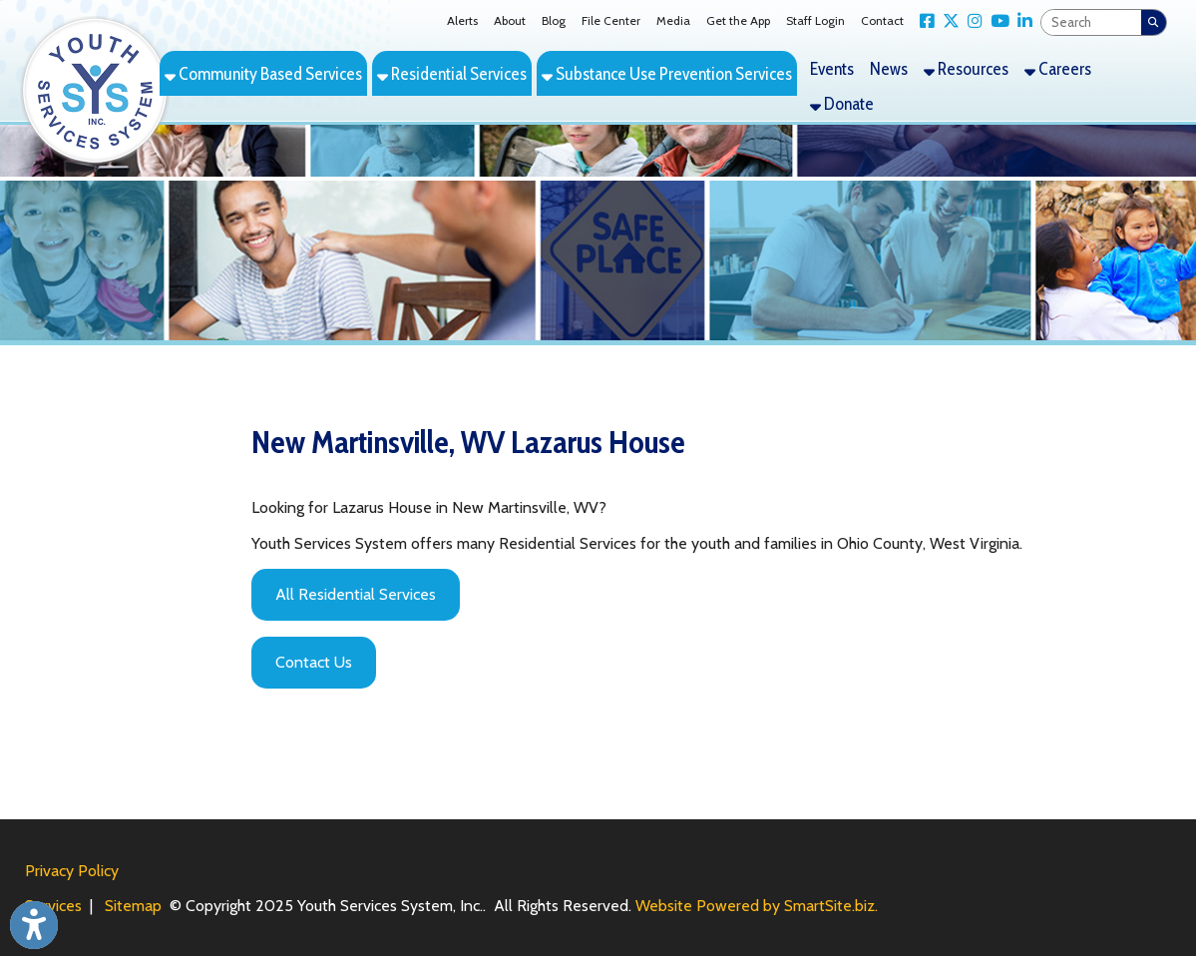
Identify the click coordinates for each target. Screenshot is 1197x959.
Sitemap (133, 905)
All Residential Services (355, 594)
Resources (966, 68)
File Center (611, 20)
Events (832, 68)
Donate (842, 103)
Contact (882, 20)
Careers (1057, 68)
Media (673, 20)
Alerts (462, 20)
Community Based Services (263, 73)
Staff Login (815, 20)
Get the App (738, 20)
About (510, 20)
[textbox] (1091, 22)
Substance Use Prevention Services (667, 73)
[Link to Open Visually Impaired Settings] (34, 925)
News (889, 68)
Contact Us (313, 662)
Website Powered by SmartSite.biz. (756, 905)
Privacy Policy (72, 870)
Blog (554, 20)
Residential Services (452, 73)
